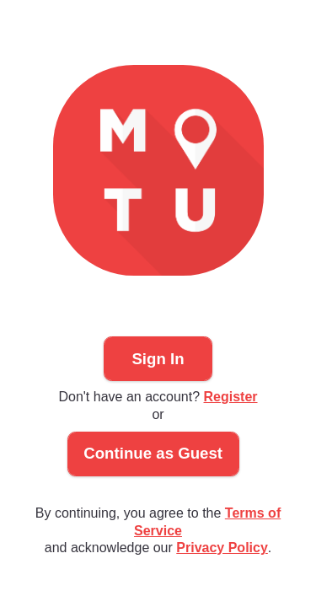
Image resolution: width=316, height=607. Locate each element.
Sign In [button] (157, 359)
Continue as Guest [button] (152, 453)
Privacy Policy (222, 547)
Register (231, 396)
